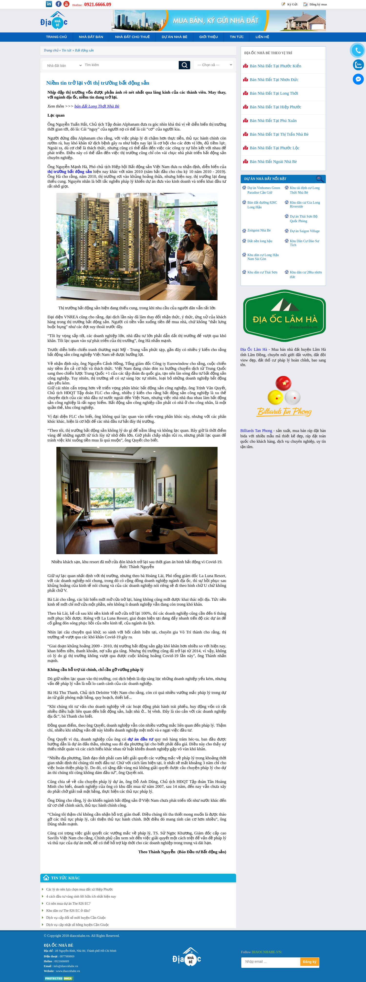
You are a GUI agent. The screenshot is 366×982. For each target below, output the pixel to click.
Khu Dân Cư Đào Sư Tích (304, 243)
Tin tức (236, 37)
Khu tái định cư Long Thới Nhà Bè (305, 190)
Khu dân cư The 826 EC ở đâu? (68, 910)
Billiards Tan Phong (256, 431)
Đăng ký (309, 962)
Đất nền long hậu (260, 241)
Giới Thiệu (208, 37)
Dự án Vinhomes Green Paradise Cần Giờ (264, 190)
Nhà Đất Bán (91, 37)
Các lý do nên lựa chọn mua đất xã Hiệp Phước (79, 889)
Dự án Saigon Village (305, 231)
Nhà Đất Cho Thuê (132, 37)
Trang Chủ (56, 37)
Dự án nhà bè (174, 37)
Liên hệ (262, 37)
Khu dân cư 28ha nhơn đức (306, 275)
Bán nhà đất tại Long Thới (270, 93)
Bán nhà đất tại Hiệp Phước (272, 107)
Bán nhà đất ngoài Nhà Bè (270, 161)
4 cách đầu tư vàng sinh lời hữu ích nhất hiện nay (81, 896)
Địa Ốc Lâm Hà (254, 349)
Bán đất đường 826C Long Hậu (262, 205)
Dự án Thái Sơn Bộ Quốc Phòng (304, 219)
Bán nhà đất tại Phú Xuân (270, 120)
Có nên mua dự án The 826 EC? (68, 903)
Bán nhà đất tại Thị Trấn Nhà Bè (276, 134)
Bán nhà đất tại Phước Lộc (271, 148)
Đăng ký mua (318, 4)
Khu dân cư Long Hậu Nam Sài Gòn (263, 257)
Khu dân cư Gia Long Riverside (305, 204)
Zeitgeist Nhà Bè (259, 230)
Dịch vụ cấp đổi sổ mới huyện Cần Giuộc (76, 918)
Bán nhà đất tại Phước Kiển (272, 66)
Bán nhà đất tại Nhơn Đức (270, 79)
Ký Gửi (292, 4)
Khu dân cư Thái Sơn (263, 272)
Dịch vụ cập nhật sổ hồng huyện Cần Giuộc (77, 925)
